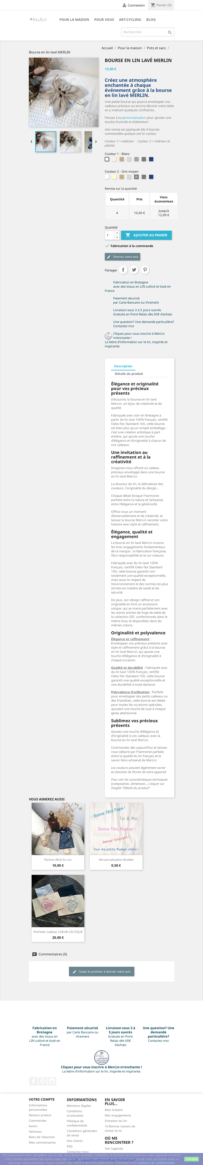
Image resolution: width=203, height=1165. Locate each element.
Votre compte (42, 1099)
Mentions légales (79, 1106)
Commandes (38, 1121)
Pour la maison (74, 19)
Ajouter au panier (146, 235)
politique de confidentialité (156, 1163)
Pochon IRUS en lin (58, 860)
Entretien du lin (116, 1121)
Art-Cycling (130, 19)
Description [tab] (123, 366)
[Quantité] (110, 235)
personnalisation (134, 117)
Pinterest (145, 270)
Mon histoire (114, 1110)
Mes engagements (118, 1115)
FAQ (70, 1146)
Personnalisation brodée (116, 860)
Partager (123, 270)
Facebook (33, 1081)
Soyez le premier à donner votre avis (102, 971)
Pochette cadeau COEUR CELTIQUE (58, 932)
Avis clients (75, 1141)
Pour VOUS (104, 19)
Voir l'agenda (114, 1148)
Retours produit (40, 1115)
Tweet (134, 270)
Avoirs (33, 1126)
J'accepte (191, 1159)
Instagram (52, 1081)
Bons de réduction (42, 1137)
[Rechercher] (147, 32)
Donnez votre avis (122, 257)
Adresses (35, 1131)
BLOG (151, 19)
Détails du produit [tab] (129, 374)
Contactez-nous (78, 1152)
